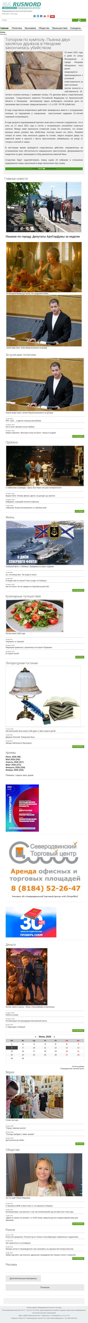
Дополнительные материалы (23, 1278)
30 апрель (8, 645)
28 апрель (8, 493)
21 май (7, 572)
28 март (8, 1024)
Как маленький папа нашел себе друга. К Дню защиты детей (30, 731)
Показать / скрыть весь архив (19, 775)
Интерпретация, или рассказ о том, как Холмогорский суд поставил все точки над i (40, 1212)
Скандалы (75, 28)
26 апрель (8, 584)
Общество (44, 28)
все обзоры (79, 511)
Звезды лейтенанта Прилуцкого (19, 743)
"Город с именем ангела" (16, 1128)
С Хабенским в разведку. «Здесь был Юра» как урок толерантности (33, 488)
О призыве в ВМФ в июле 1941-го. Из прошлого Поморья (29, 1206)
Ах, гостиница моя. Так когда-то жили (21, 575)
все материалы (78, 436)
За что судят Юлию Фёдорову (18, 1198)
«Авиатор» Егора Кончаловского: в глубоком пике (26, 508)
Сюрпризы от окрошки (15, 641)
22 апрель (8, 1012)
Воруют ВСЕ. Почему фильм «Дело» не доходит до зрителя (30, 496)
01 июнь (8, 729)
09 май (7, 741)
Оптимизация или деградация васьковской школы (26, 1021)
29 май (7, 639)
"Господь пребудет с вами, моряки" (20, 1134)
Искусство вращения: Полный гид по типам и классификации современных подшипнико (42, 1237)
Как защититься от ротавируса (18, 1243)
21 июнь (35, 169)
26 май (7, 1240)
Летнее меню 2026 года (15, 633)
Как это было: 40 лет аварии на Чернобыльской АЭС (27, 587)
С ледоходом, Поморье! (15, 1027)
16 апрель (8, 651)
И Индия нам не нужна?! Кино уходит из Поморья (26, 581)
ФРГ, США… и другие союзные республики (23, 421)
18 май (7, 578)
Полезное (45, 1287)
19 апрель (8, 499)
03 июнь (8, 1132)
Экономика (30, 28)
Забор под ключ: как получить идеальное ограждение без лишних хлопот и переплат (41, 1255)
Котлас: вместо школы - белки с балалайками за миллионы (30, 1007)
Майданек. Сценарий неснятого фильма (22, 502)
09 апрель (8, 1018)
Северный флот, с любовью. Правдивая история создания (30, 567)
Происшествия (59, 28)
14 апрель (8, 424)
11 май (7, 418)
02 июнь (8, 1138)
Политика (17, 28)
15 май (7, 1203)
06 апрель (8, 430)
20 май (7, 735)
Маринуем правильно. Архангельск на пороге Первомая (29, 647)
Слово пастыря (12, 1120)
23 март (8, 505)
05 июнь (8, 1126)
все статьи (79, 657)
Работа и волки (12, 1015)
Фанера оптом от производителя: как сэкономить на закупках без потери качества (39, 1249)
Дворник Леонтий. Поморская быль (20, 737)
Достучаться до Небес (15, 1140)
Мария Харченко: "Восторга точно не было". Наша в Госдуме (31, 433)
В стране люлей (12, 653)
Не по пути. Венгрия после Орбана (20, 427)
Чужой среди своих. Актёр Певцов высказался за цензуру (29, 413)
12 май (7, 1209)
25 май (7, 1247)
